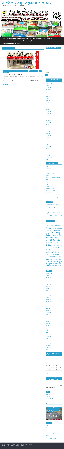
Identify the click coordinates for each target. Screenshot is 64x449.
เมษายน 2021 (48, 120)
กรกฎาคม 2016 (48, 148)
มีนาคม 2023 (48, 100)
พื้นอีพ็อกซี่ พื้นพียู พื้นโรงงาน (33, 70)
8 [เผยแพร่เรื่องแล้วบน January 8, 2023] (60, 363)
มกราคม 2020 (48, 122)
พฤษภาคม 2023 (48, 98)
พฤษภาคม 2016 (48, 150)
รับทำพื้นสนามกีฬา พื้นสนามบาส (52, 195)
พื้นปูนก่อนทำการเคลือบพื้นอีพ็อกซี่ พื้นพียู (53, 177)
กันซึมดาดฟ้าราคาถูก (55, 225)
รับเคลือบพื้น (55, 261)
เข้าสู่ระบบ (48, 394)
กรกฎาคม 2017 (48, 128)
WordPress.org (48, 400)
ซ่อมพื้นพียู (52, 228)
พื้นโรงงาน (37, 76)
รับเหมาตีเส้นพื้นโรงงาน (12, 74)
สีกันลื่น (53, 265)
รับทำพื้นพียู (49, 261)
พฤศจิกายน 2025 (49, 83)
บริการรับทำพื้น (53, 230)
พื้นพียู (20, 70)
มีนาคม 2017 (48, 133)
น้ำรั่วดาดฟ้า (47, 230)
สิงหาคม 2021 (48, 115)
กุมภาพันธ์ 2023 (49, 102)
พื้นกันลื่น (47, 175)
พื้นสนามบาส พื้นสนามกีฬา (51, 181)
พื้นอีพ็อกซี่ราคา (51, 254)
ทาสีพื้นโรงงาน (27, 76)
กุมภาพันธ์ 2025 (49, 87)
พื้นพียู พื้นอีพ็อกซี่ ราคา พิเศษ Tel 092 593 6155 (11, 43)
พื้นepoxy (58, 230)
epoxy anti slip (48, 166)
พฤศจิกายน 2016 (49, 140)
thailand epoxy (59, 223)
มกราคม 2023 (48, 104)
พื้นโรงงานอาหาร (49, 192)
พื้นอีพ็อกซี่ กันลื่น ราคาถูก (17, 41)
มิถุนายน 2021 (48, 118)
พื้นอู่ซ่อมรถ (52, 256)
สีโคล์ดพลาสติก (57, 265)
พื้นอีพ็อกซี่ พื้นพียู (25, 70)
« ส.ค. (47, 373)
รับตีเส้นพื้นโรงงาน (8, 78)
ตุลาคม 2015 (48, 159)
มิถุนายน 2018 (48, 126)
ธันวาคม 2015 (48, 155)
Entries (48, 396)
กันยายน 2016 (48, 144)
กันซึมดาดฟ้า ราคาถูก (50, 171)
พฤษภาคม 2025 (48, 85)
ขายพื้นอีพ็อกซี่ (22, 76)
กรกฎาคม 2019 (48, 124)
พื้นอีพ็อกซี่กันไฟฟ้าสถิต (50, 188)
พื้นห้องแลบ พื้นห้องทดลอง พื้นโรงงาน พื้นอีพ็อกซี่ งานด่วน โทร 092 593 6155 (21, 38)
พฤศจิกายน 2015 (49, 157)
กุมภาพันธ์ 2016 (49, 153)
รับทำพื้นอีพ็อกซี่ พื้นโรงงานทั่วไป (52, 197)
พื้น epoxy (31, 76)
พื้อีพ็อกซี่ (57, 259)
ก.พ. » (57, 373)
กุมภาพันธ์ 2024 (49, 94)
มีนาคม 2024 (48, 93)
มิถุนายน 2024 (48, 91)
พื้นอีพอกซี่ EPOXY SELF (7, 41)
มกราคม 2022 (48, 113)
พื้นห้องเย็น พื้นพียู (56, 242)
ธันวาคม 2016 (48, 139)
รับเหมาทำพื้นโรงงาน (52, 263)
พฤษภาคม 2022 (48, 107)
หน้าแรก (4, 38)
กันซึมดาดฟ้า (48, 170)
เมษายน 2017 (48, 131)
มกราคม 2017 (48, 137)
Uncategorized (5, 70)
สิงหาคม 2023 (48, 96)
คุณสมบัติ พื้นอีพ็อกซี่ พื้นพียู (14, 70)
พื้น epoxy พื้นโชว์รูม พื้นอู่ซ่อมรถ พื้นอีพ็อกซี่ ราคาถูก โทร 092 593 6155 (36, 41)
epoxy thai (48, 223)
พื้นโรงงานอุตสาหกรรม (50, 259)
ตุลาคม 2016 (48, 142)
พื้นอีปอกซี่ (60, 242)
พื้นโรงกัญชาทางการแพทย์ (50, 190)
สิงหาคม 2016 (48, 146)
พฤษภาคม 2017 (48, 129)
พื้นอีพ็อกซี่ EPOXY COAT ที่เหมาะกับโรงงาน (44, 38)
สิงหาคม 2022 (48, 105)
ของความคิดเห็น (49, 398)
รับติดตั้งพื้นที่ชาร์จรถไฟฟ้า (50, 194)
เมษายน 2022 (48, 109)
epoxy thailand (53, 223)
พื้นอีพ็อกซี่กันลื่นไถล (49, 186)
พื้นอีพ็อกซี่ (49, 245)
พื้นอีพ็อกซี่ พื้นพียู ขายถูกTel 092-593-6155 (27, 3)
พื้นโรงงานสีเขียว (51, 257)
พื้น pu (34, 76)
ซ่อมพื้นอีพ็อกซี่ (58, 228)
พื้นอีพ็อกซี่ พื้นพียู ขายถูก (14, 76)
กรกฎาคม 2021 (48, 116)
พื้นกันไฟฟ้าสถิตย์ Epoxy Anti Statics (52, 210)
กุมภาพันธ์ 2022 (49, 111)
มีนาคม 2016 (48, 152)
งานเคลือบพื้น (56, 227)
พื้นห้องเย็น (52, 242)
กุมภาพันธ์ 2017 (49, 135)
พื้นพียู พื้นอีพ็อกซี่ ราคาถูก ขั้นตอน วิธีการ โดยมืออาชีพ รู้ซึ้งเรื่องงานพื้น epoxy (53, 238)
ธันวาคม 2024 (48, 89)
